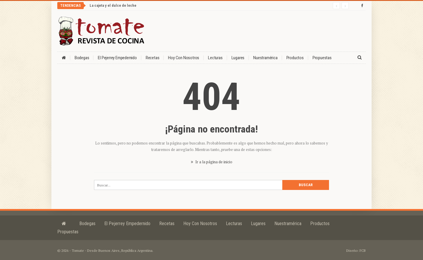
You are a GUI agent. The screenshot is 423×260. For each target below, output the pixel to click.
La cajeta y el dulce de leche (113, 5)
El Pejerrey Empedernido (117, 57)
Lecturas (215, 57)
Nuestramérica (265, 57)
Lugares (238, 57)
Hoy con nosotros (183, 57)
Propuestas (322, 57)
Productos (295, 57)
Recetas (153, 57)
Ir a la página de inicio (211, 161)
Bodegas (82, 57)
